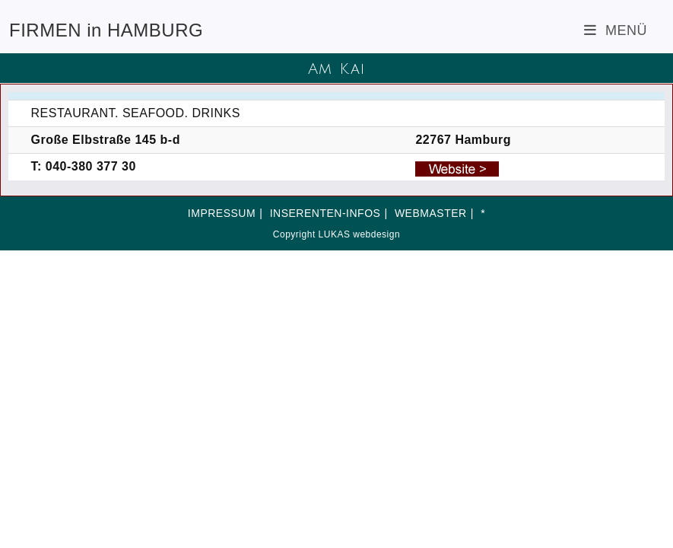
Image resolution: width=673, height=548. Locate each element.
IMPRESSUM (222, 213)
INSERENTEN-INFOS (325, 213)
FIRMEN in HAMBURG (106, 30)
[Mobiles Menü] (615, 30)
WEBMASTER (431, 213)
